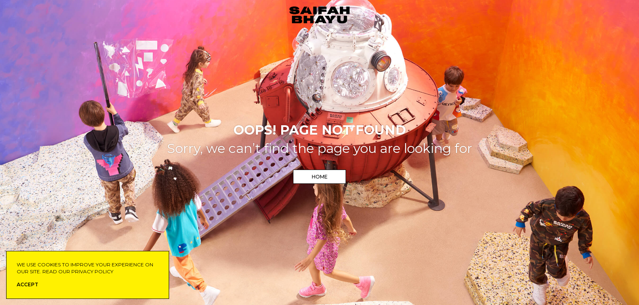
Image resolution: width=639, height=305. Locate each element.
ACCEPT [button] (27, 284)
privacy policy (92, 271)
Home (320, 177)
